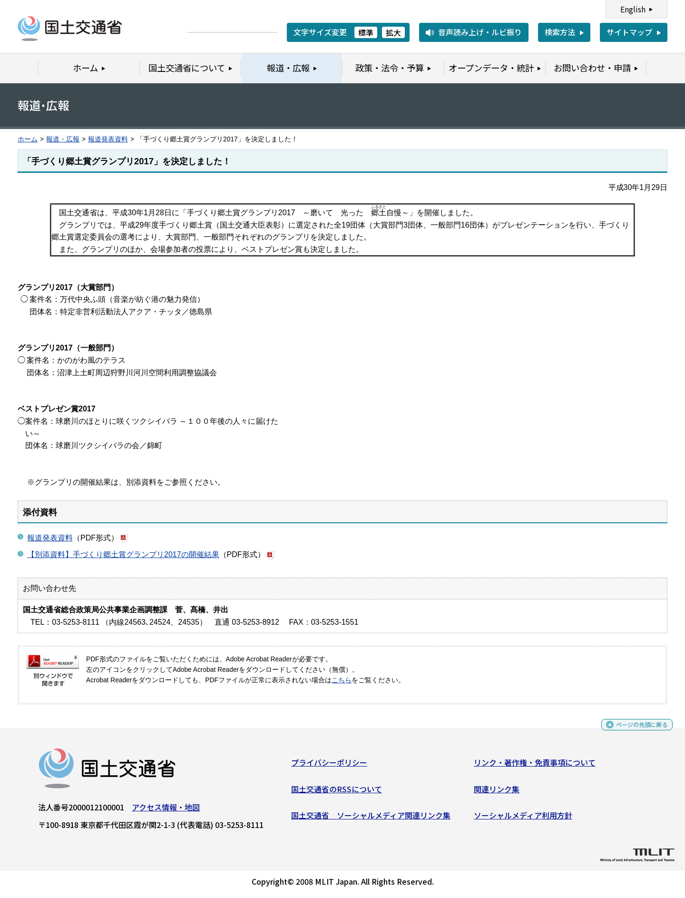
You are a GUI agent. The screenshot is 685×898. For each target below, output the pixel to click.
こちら (342, 680)
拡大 (393, 32)
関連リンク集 (496, 792)
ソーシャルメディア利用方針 (523, 819)
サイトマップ (629, 32)
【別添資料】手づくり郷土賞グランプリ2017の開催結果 (123, 554)
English (633, 9)
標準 (365, 32)
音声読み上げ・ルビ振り (480, 32)
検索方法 (560, 32)
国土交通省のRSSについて (336, 792)
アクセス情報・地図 (166, 811)
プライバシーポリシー (329, 766)
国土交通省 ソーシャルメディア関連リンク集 (370, 819)
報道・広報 (62, 139)
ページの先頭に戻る (634, 732)
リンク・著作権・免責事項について (535, 766)
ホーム (28, 139)
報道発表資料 (108, 139)
